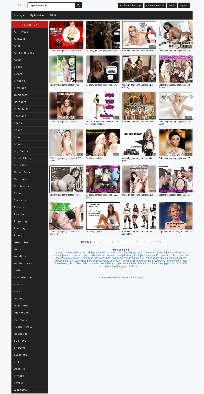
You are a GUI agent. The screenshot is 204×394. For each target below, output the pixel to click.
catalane (93, 263)
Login (172, 5)
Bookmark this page (130, 5)
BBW (17, 137)
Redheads (21, 333)
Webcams (20, 390)
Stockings (21, 354)
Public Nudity (23, 326)
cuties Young (152, 258)
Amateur (19, 38)
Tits (16, 361)
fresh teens (159, 261)
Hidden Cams (23, 263)
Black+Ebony (23, 158)
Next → (160, 242)
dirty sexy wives (78, 261)
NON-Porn (21, 305)
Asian (18, 59)
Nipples (19, 298)
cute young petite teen (109, 261)
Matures (19, 284)
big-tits (91, 261)
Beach (18, 144)
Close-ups (21, 193)
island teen (77, 255)
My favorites (37, 15)
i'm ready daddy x (94, 255)
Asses (18, 130)
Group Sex (21, 242)
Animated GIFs (24, 52)
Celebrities (21, 186)
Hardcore (20, 102)
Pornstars (20, 319)
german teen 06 (149, 255)
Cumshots (21, 95)
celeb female (174, 261)
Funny (18, 235)
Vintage (19, 375)
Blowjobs (20, 88)
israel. (66, 255)
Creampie (20, 200)
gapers (182, 258)
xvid (20, 5)
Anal (17, 45)
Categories (29, 24)
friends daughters (177, 252)
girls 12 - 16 (171, 263)
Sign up (184, 5)
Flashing (20, 228)
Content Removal (108, 277)
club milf (86, 252)
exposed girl (61, 261)
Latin (17, 270)
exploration (138, 252)
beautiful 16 (129, 261)
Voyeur (19, 382)
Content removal (155, 5)
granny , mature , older (68, 252)
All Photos (21, 31)
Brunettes (20, 165)
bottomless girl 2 (108, 263)
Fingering (20, 221)
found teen (157, 263)
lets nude (82, 263)
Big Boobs (21, 151)
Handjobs (20, 256)
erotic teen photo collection (174, 255)
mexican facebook (156, 252)
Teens (18, 123)
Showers (20, 347)
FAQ (53, 15)
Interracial (21, 109)
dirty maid (111, 266)
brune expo (144, 263)
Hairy (17, 249)
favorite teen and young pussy (128, 258)
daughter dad (144, 261)
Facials (19, 207)
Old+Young (21, 312)
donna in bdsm (114, 255)
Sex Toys (20, 340)
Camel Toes (22, 172)
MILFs (18, 291)
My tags (19, 15)
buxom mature (168, 258)
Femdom (19, 214)
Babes (18, 66)
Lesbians (20, 116)
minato (113, 252)
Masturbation (23, 277)
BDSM (18, 73)
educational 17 (100, 252)
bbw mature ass (127, 263)
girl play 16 (125, 252)
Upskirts (19, 368)
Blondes (19, 80)
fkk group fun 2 (132, 255)
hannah (58, 255)
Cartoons (20, 179)
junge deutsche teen (129, 266)
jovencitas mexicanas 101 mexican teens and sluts (83, 258)
